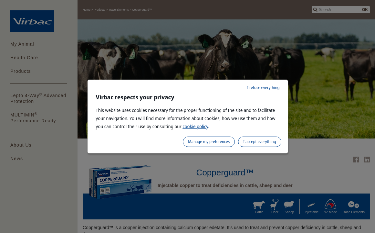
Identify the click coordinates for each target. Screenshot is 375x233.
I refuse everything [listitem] (263, 87)
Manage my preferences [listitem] (209, 141)
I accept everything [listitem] (259, 141)
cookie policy (195, 126)
